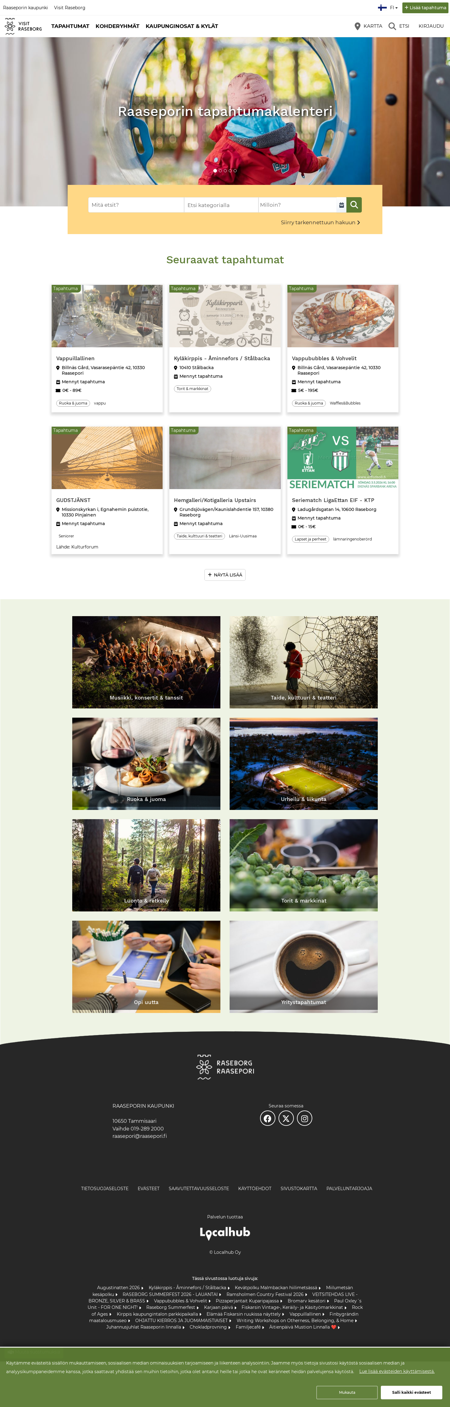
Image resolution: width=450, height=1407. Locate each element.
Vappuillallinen (306, 1314)
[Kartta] (368, 26)
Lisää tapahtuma (428, 7)
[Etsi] (398, 26)
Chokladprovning (209, 1327)
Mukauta (347, 1392)
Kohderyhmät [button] (118, 26)
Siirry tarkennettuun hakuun (318, 222)
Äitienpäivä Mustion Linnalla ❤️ (303, 1327)
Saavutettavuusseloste (199, 1188)
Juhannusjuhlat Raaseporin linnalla (144, 1327)
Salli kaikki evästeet (411, 1392)
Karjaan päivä (219, 1307)
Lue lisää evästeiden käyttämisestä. (397, 1371)
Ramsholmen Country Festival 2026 (266, 1294)
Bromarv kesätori (307, 1301)
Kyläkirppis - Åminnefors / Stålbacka (188, 1287)
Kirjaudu (431, 26)
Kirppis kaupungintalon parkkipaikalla (158, 1314)
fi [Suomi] (388, 6)
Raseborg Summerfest (171, 1307)
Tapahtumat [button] (70, 26)
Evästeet (149, 1188)
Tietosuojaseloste (104, 1188)
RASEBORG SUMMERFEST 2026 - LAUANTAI (171, 1294)
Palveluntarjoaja (349, 1188)
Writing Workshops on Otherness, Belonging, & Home (296, 1320)
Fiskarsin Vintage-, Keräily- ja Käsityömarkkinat (293, 1307)
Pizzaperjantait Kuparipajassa (248, 1301)
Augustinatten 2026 (119, 1287)
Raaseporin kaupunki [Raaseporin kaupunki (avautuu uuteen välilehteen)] (25, 7)
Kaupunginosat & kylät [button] (182, 26)
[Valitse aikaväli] (341, 205)
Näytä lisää (228, 575)
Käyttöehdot (254, 1188)
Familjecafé (249, 1327)
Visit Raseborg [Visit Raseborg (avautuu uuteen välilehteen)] (69, 7)
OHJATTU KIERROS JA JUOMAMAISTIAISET (182, 1320)
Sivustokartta (299, 1188)
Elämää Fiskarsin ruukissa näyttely (244, 1314)
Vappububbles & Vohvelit (181, 1301)
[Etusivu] (23, 26)
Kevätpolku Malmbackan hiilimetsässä (276, 1287)
